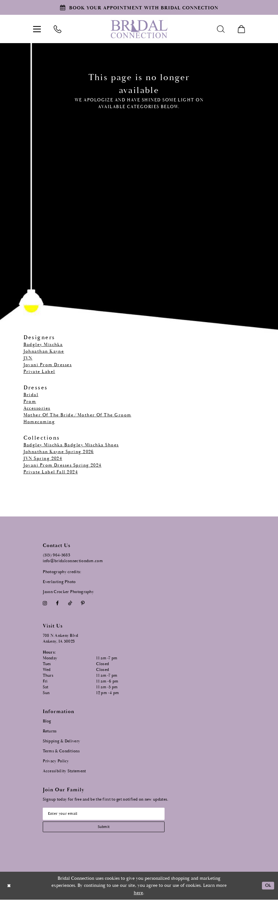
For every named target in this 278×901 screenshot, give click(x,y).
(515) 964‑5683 (56, 555)
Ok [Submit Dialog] (267, 887)
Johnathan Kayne (43, 351)
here (138, 894)
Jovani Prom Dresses (47, 365)
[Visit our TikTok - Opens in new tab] (70, 603)
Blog (47, 721)
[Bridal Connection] (138, 29)
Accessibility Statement (64, 771)
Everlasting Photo (59, 582)
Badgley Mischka (43, 345)
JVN (27, 358)
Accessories (36, 408)
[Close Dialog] (9, 887)
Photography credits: (62, 572)
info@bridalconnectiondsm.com (73, 561)
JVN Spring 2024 (42, 458)
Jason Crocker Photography (68, 592)
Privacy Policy (56, 761)
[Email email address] (107, 814)
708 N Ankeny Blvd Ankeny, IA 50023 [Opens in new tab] (60, 638)
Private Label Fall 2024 (50, 472)
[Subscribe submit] (107, 827)
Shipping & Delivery (61, 741)
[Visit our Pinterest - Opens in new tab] (83, 603)
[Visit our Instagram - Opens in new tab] (45, 603)
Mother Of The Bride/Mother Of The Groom (77, 415)
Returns (50, 731)
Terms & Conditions (61, 751)
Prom (29, 401)
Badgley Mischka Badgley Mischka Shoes (71, 445)
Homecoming (39, 422)
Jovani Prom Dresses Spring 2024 (62, 465)
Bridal (31, 395)
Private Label (39, 372)
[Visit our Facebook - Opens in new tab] (57, 603)
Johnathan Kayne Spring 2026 (58, 452)
